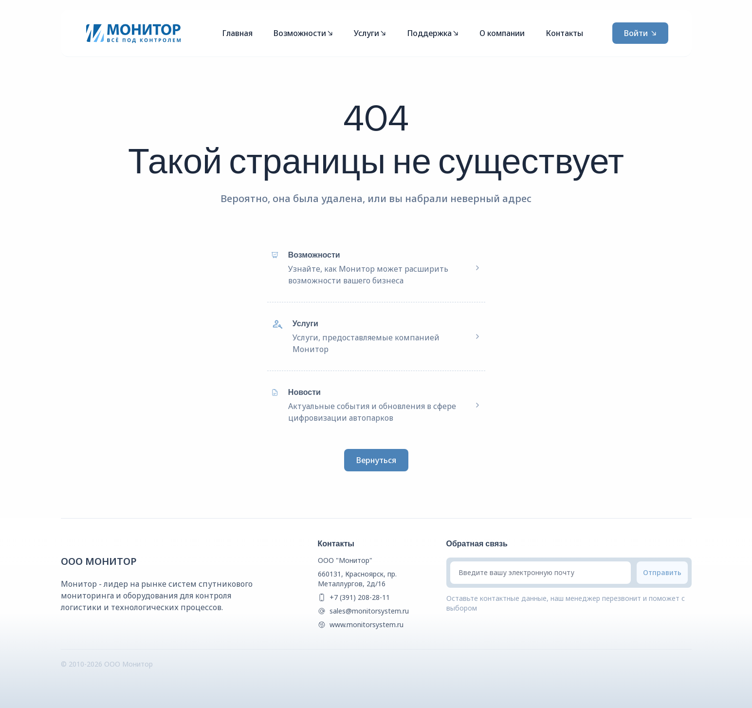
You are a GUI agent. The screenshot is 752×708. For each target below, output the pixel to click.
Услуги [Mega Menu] (370, 33)
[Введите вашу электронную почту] (540, 572)
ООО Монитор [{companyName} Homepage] (99, 561)
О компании (502, 33)
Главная (237, 33)
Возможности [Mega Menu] (303, 33)
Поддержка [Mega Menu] (433, 33)
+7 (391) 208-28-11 (360, 597)
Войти (640, 33)
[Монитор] (133, 33)
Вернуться (376, 460)
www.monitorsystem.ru (367, 624)
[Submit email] (662, 572)
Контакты (564, 33)
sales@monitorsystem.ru (369, 610)
